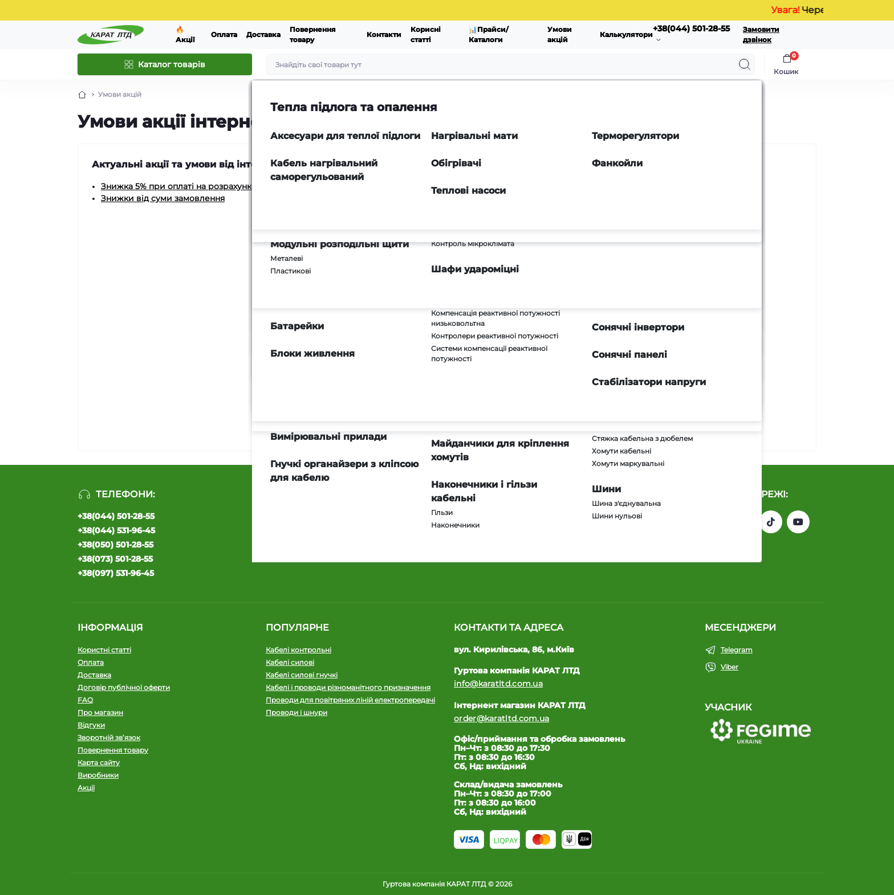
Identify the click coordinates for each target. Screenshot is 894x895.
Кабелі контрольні (298, 649)
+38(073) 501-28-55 (115, 559)
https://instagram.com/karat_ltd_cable (743, 521)
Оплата (224, 34)
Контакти (384, 34)
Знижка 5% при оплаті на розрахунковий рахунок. (206, 186)
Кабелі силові (290, 662)
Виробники (98, 775)
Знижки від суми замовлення (163, 198)
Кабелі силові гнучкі (302, 675)
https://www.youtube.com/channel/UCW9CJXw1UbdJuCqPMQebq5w (798, 521)
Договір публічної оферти (124, 687)
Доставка (263, 34)
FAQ (85, 700)
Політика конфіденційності (441, 547)
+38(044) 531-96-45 (116, 530)
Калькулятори (626, 34)
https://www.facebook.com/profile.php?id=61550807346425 (716, 521)
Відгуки (91, 725)
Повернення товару (113, 750)
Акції (86, 787)
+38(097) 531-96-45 (116, 573)
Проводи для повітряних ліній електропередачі (350, 700)
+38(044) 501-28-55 (116, 516)
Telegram (737, 649)
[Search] (744, 64)
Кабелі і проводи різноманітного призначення (348, 687)
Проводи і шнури (296, 712)
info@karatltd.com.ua (498, 684)
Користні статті (104, 649)
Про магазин (100, 712)
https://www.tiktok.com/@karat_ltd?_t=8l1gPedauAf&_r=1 (771, 521)
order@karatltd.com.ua (501, 718)
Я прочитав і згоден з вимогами (454, 547)
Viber (729, 667)
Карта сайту (99, 762)
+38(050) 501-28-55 (115, 545)
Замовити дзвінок (761, 34)
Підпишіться (526, 524)
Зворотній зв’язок (109, 737)
